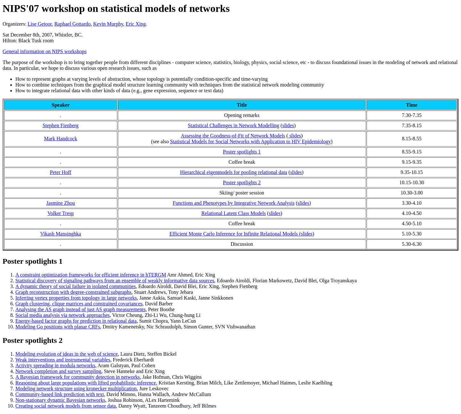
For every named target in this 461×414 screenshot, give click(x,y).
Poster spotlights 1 (242, 151)
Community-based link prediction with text (59, 394)
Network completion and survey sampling (58, 371)
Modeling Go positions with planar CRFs (57, 326)
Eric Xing (136, 24)
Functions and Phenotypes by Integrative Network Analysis (234, 203)
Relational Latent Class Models (233, 213)
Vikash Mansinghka (60, 233)
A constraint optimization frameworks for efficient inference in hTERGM (90, 274)
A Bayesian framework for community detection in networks (77, 377)
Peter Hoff (60, 172)
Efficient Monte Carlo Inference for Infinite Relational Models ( (235, 233)
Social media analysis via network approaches (62, 315)
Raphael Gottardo (72, 24)
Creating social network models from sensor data (65, 406)
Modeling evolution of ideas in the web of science (66, 354)
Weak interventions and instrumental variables (62, 359)
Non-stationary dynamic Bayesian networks (60, 400)
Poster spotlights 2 (242, 182)
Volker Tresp (60, 213)
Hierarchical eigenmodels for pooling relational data (233, 172)
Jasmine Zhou (60, 203)
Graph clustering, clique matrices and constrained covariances (78, 303)
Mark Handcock (60, 138)
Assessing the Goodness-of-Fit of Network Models (233, 135)
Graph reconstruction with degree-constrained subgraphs (73, 292)
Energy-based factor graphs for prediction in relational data (76, 321)
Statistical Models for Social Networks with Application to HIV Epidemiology (250, 141)
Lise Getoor (40, 24)
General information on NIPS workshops (44, 51)
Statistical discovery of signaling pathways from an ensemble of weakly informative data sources (114, 280)
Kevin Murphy (108, 24)
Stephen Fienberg (60, 125)
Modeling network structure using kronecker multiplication (76, 388)
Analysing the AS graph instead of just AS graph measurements (80, 309)
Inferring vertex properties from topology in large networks (76, 298)
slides (288, 125)
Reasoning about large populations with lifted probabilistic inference (85, 382)
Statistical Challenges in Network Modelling (233, 125)
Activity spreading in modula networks (55, 365)
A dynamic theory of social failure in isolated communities (75, 286)
